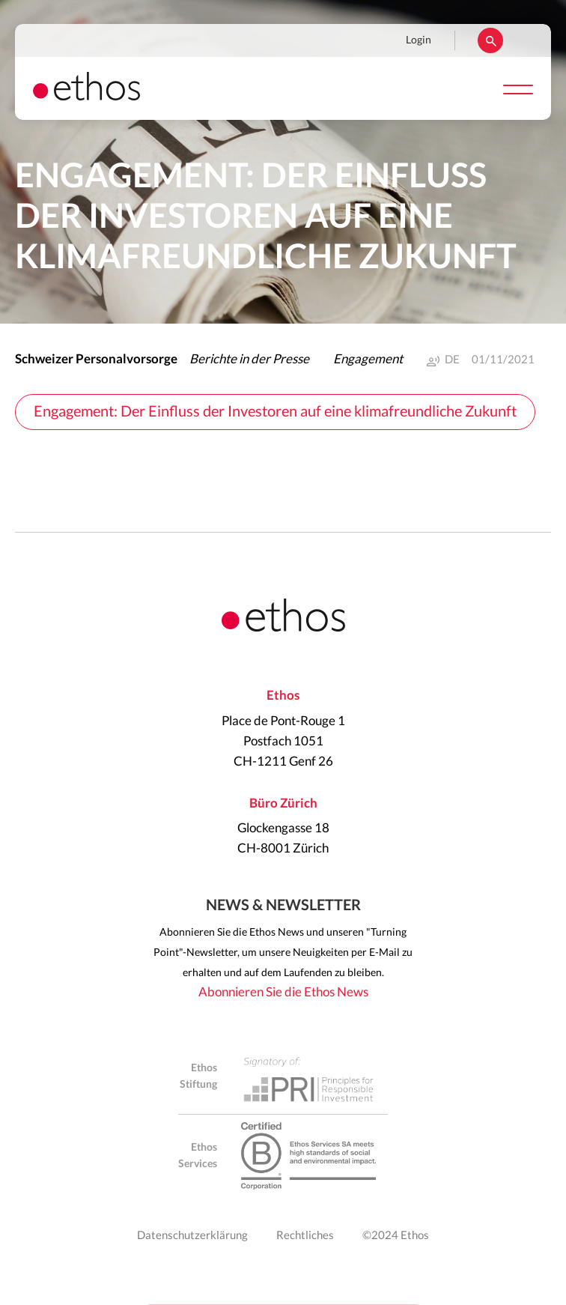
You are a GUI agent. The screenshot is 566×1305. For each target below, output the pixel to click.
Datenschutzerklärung (192, 1235)
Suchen (490, 40)
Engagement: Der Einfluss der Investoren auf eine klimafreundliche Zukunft (275, 412)
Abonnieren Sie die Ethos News (283, 992)
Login (418, 40)
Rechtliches (305, 1235)
